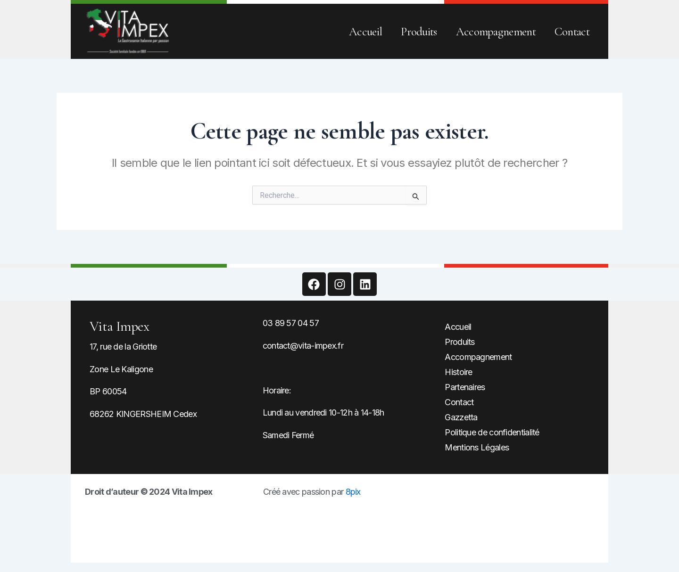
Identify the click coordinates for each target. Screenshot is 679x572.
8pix (353, 492)
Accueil (365, 32)
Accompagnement (496, 32)
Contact (572, 32)
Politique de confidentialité (492, 432)
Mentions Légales (477, 447)
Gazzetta (461, 417)
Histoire (458, 372)
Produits (419, 32)
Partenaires (465, 387)
